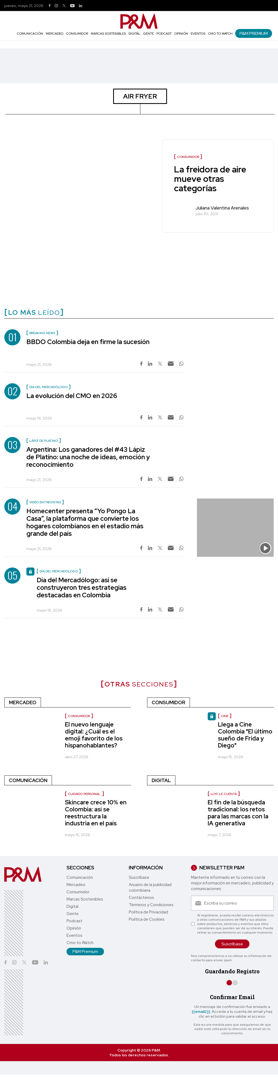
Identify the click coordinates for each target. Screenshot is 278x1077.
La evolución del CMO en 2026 (71, 396)
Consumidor (77, 33)
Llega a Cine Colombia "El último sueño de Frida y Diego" (245, 735)
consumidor (79, 716)
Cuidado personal (84, 794)
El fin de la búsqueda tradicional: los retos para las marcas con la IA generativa (238, 812)
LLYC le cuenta (224, 794)
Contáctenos (141, 897)
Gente (148, 33)
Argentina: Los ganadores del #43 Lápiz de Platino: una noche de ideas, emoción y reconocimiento (88, 457)
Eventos (198, 33)
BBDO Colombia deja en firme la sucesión (88, 342)
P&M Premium (253, 33)
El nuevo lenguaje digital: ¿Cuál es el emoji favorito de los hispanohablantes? (94, 735)
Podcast (164, 33)
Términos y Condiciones (151, 905)
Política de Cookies (147, 919)
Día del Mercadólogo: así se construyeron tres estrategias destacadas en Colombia (81, 587)
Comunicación (30, 33)
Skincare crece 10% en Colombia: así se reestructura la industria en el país (96, 812)
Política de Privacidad (148, 912)
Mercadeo (54, 33)
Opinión (181, 33)
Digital (134, 33)
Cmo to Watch (220, 33)
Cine (224, 716)
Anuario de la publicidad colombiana (150, 887)
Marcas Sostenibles (108, 33)
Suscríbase (139, 877)
